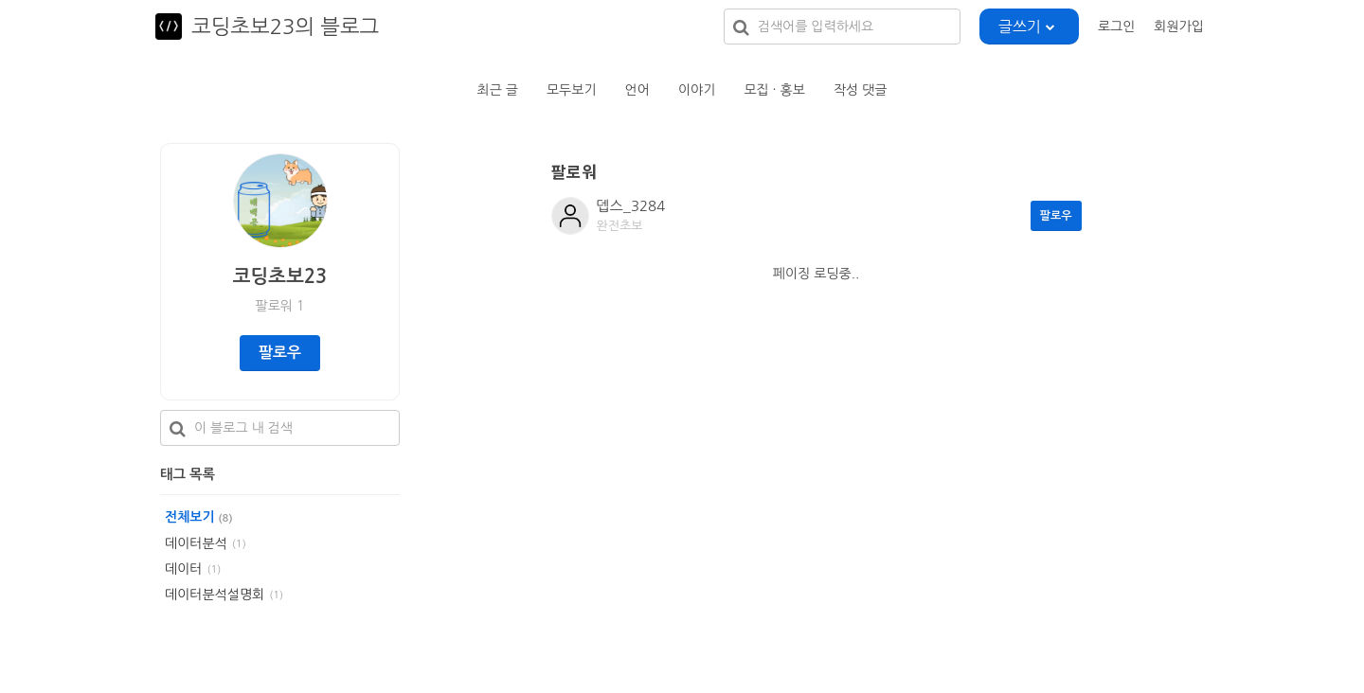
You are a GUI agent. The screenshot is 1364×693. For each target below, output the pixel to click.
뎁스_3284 (631, 206)
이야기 (696, 90)
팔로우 (280, 353)
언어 (637, 90)
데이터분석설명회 (214, 594)
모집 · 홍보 (774, 90)
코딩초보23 (280, 276)
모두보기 (572, 90)
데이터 (183, 569)
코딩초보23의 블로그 (285, 26)
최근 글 (497, 90)
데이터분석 (196, 543)
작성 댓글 (861, 90)
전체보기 (198, 517)
